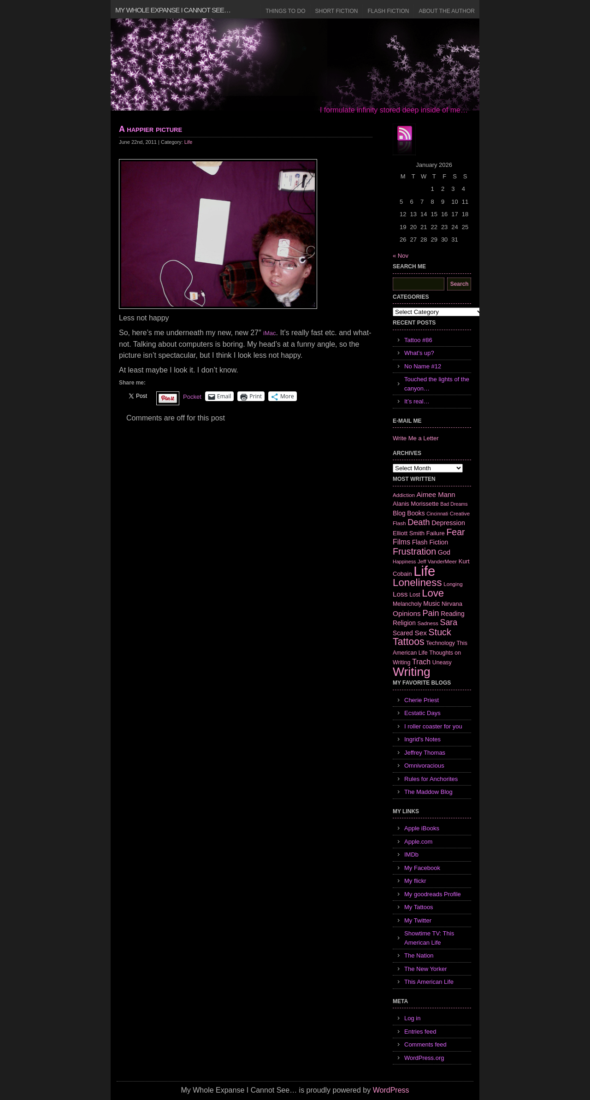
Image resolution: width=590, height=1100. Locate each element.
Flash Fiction (388, 11)
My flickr (415, 880)
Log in (412, 1018)
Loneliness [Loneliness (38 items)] (417, 582)
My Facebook (422, 867)
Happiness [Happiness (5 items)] (404, 561)
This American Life (429, 981)
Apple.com (418, 841)
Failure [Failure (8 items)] (435, 533)
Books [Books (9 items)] (416, 513)
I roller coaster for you (433, 726)
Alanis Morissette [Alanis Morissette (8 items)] (416, 503)
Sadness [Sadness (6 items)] (428, 623)
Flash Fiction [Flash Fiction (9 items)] (430, 542)
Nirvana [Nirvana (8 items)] (452, 603)
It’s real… (417, 401)
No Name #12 (422, 366)
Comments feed (425, 1044)
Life (188, 142)
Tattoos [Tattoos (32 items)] (409, 641)
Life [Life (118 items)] (424, 571)
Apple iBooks (421, 828)
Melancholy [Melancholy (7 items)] (407, 604)
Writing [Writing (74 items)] (412, 672)
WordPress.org (424, 1057)
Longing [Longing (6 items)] (453, 584)
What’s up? (419, 352)
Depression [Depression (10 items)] (448, 522)
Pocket (192, 396)
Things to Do (285, 11)
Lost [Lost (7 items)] (414, 594)
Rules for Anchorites (431, 778)
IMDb (411, 854)
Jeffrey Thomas (424, 752)
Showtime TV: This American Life (429, 938)
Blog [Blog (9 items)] (399, 513)
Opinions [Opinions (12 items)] (407, 613)
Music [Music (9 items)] (431, 603)
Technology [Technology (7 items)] (440, 643)
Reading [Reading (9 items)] (452, 613)
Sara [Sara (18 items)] (449, 622)
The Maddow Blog (428, 791)
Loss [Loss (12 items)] (400, 594)
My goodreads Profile (432, 894)
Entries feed (420, 1031)
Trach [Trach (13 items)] (421, 662)
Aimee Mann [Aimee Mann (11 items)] (436, 494)
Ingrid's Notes (422, 739)
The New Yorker (425, 968)
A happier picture (150, 129)
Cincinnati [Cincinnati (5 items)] (437, 513)
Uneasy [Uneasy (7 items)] (442, 662)
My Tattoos (418, 907)
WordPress (391, 1090)
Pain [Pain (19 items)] (430, 613)
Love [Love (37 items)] (433, 593)
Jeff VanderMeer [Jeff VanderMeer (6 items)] (437, 561)
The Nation (419, 955)
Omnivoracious (424, 765)
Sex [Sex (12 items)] (420, 633)
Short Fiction (336, 11)
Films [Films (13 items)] (401, 542)
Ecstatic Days (422, 713)
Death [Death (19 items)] (418, 522)
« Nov (400, 255)
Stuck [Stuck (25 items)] (440, 632)
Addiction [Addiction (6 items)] (404, 495)
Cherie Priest (421, 700)
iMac (269, 333)
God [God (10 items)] (444, 552)
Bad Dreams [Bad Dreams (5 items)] (453, 504)
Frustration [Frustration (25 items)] (414, 551)
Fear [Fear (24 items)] (455, 532)
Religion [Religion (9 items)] (404, 623)
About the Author (447, 11)
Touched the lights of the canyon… (436, 384)
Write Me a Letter (415, 438)
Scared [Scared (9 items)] (403, 633)
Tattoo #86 (418, 340)
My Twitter (417, 920)
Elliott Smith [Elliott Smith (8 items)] (409, 533)
